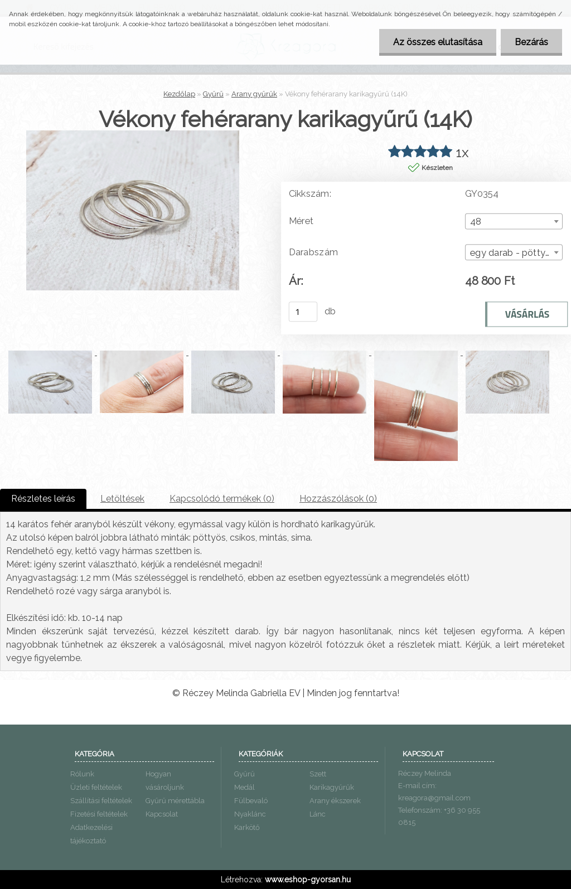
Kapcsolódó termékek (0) (222, 498)
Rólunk (82, 774)
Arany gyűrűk (254, 94)
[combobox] (514, 221)
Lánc (317, 814)
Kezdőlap (179, 94)
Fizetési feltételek (99, 814)
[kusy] (303, 312)
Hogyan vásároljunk (165, 780)
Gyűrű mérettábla (175, 800)
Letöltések (122, 498)
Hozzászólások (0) (338, 498)
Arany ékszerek (335, 800)
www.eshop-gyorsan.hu (308, 879)
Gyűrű (213, 94)
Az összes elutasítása (437, 42)
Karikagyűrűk (331, 787)
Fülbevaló (251, 800)
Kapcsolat (162, 814)
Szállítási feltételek (101, 800)
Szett (317, 774)
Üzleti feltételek (96, 787)
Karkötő (247, 827)
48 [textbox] (476, 221)
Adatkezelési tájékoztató (91, 834)
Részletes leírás (43, 498)
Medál (244, 787)
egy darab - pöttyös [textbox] (512, 252)
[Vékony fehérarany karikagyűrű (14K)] (132, 134)
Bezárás (531, 42)
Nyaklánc (250, 814)
